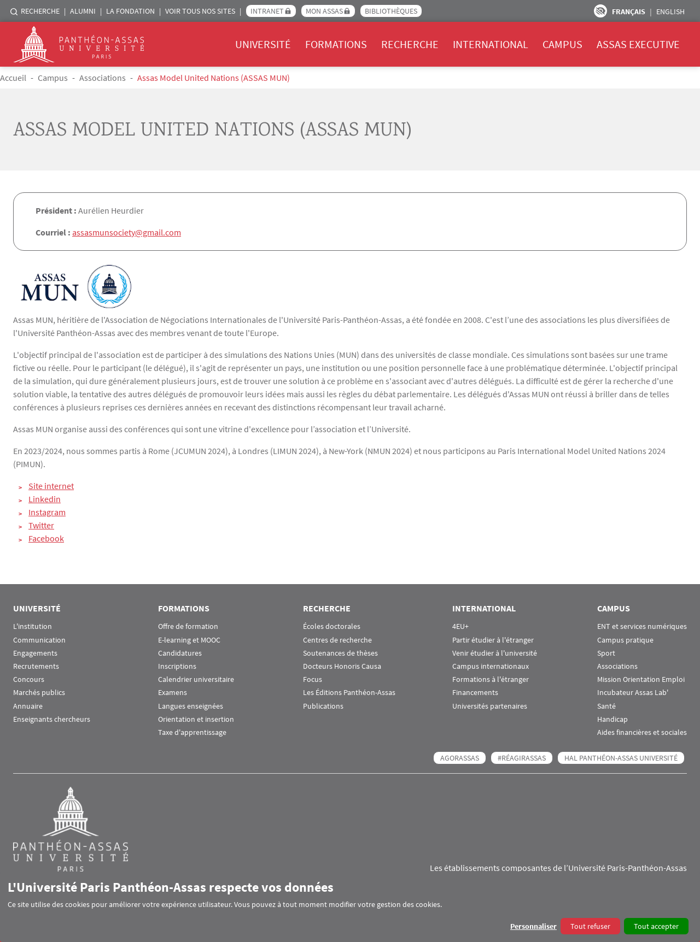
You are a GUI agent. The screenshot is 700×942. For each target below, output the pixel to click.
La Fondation (130, 11)
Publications (323, 705)
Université (263, 44)
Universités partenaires (489, 705)
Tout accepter (656, 926)
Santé (606, 705)
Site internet (51, 485)
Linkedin (44, 498)
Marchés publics (39, 692)
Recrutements (36, 665)
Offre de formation (188, 626)
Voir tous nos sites (200, 11)
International (490, 44)
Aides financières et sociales (642, 732)
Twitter (41, 525)
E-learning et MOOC (189, 639)
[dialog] (350, 907)
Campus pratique (625, 639)
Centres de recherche (337, 639)
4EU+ (460, 626)
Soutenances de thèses (340, 652)
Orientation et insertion (196, 718)
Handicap (612, 718)
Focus (312, 679)
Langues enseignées (190, 705)
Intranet (267, 11)
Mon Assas (324, 11)
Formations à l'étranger (490, 679)
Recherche (40, 11)
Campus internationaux (490, 665)
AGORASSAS (459, 757)
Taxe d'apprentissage (192, 732)
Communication (39, 639)
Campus (562, 44)
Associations (102, 77)
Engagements (35, 652)
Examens (172, 692)
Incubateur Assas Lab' (632, 692)
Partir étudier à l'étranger (493, 639)
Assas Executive (638, 44)
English (670, 11)
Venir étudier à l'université (494, 652)
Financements (475, 692)
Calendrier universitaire (196, 679)
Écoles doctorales (331, 626)
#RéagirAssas (522, 757)
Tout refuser (590, 926)
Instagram (47, 512)
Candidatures (180, 652)
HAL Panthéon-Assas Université (621, 757)
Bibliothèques (391, 11)
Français (628, 11)
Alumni (83, 11)
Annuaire (28, 705)
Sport (606, 652)
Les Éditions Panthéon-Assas (349, 692)
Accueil (13, 77)
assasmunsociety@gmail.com (126, 232)
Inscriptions (177, 665)
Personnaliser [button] (533, 926)
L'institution (32, 626)
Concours (28, 679)
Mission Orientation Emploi (641, 679)
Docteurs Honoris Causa (342, 665)
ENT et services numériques (642, 626)
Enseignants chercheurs (51, 718)
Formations (336, 44)
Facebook (46, 538)
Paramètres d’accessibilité (600, 10)
